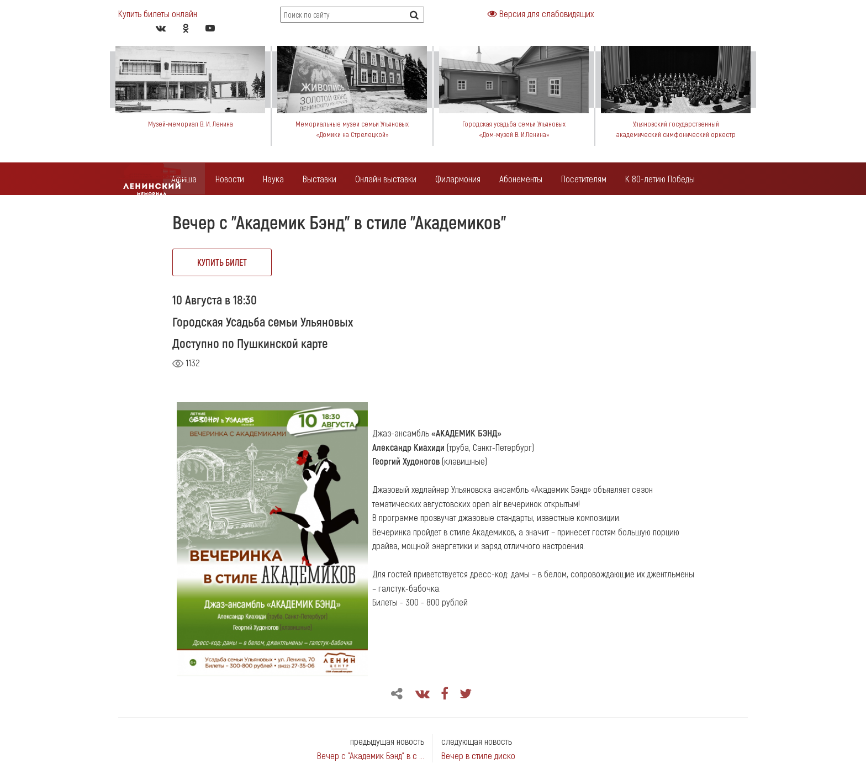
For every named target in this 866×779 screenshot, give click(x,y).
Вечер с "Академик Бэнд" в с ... (370, 755)
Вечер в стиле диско (478, 755)
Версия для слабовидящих (541, 13)
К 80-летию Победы (660, 178)
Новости (229, 178)
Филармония (457, 178)
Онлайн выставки (385, 178)
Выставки (319, 178)
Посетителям (583, 178)
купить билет (222, 262)
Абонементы (520, 178)
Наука (273, 178)
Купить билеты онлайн (157, 13)
